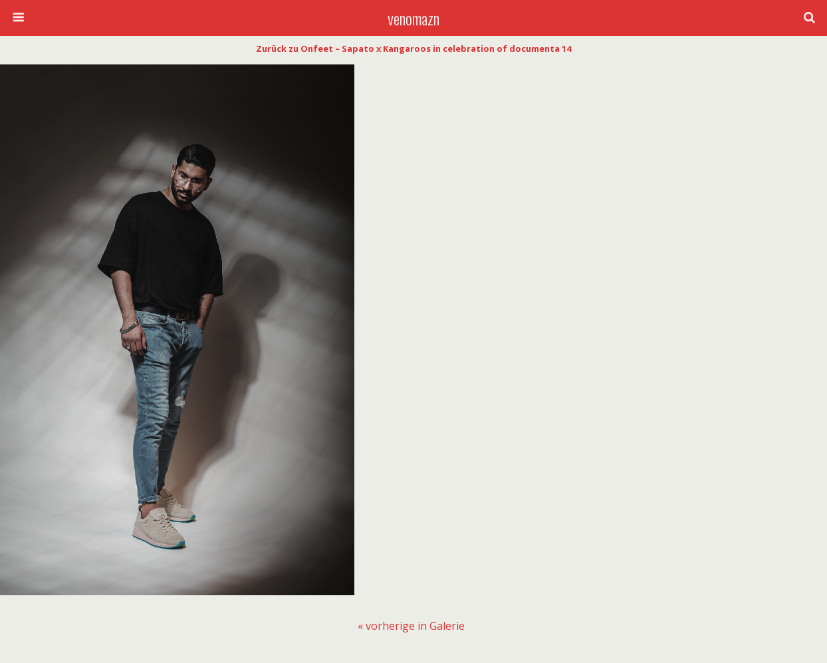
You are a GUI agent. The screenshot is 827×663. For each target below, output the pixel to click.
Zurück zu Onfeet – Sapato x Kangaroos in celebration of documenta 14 (413, 48)
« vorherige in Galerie (411, 625)
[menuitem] (411, 625)
